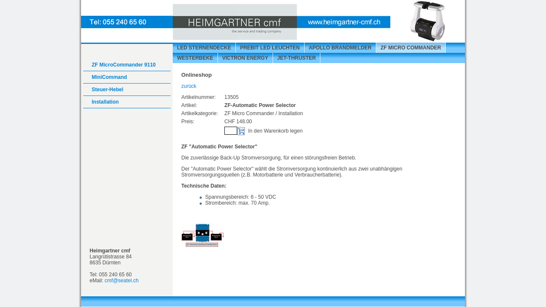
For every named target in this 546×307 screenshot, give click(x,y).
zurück (188, 86)
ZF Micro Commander (410, 48)
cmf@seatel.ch (122, 281)
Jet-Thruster (296, 58)
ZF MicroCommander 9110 (124, 65)
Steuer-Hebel (107, 90)
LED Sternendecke (204, 48)
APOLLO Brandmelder (340, 48)
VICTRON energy (245, 58)
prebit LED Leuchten (270, 48)
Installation (105, 102)
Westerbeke (195, 58)
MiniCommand (109, 77)
